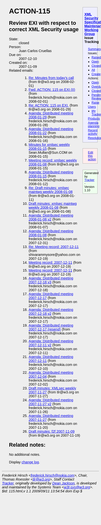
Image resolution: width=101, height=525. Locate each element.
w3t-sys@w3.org (77, 487)
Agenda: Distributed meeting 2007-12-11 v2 (51, 343)
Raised (96, 57)
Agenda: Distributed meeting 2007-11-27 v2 (51, 402)
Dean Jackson (63, 483)
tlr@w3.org (41, 479)
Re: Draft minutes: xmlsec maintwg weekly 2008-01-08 (51, 190)
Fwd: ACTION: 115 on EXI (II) (52, 90)
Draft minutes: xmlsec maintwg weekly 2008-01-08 (53, 205)
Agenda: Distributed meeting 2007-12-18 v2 (51, 312)
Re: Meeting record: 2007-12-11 (54, 247)
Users (92, 107)
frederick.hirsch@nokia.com (52, 475)
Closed (96, 66)
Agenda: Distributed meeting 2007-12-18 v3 (51, 280)
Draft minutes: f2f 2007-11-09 (52, 431)
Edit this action (92, 156)
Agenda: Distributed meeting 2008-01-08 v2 (51, 217)
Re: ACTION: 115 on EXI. (49, 105)
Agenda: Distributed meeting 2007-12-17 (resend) (51, 327)
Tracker (89, 180)
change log (30, 462)
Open (95, 61)
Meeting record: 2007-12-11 (50, 262)
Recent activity (93, 132)
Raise (95, 102)
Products (94, 118)
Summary (94, 49)
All (93, 70)
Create (96, 74)
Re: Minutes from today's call (51, 78)
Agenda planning (93, 124)
